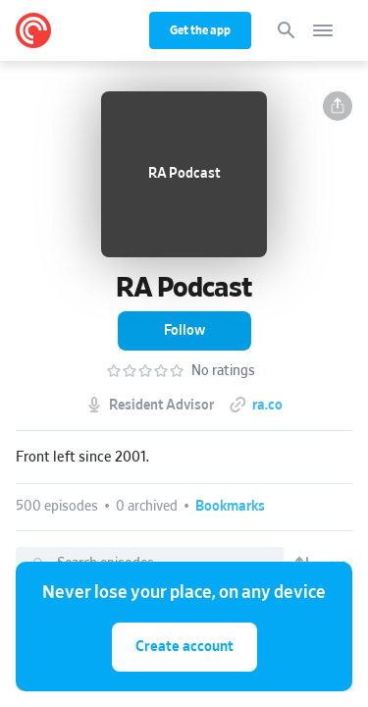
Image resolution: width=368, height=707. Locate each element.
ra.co (267, 405)
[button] (337, 106)
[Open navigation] (323, 30)
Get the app (200, 30)
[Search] (286, 30)
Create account (184, 646)
